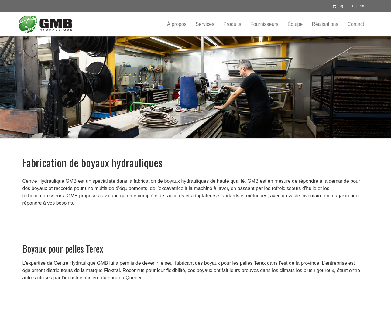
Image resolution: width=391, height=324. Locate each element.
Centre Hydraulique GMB (45, 24)
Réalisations (325, 24)
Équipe (295, 24)
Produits (232, 24)
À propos (177, 24)
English (358, 6)
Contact (355, 24)
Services (205, 24)
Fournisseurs (264, 24)
